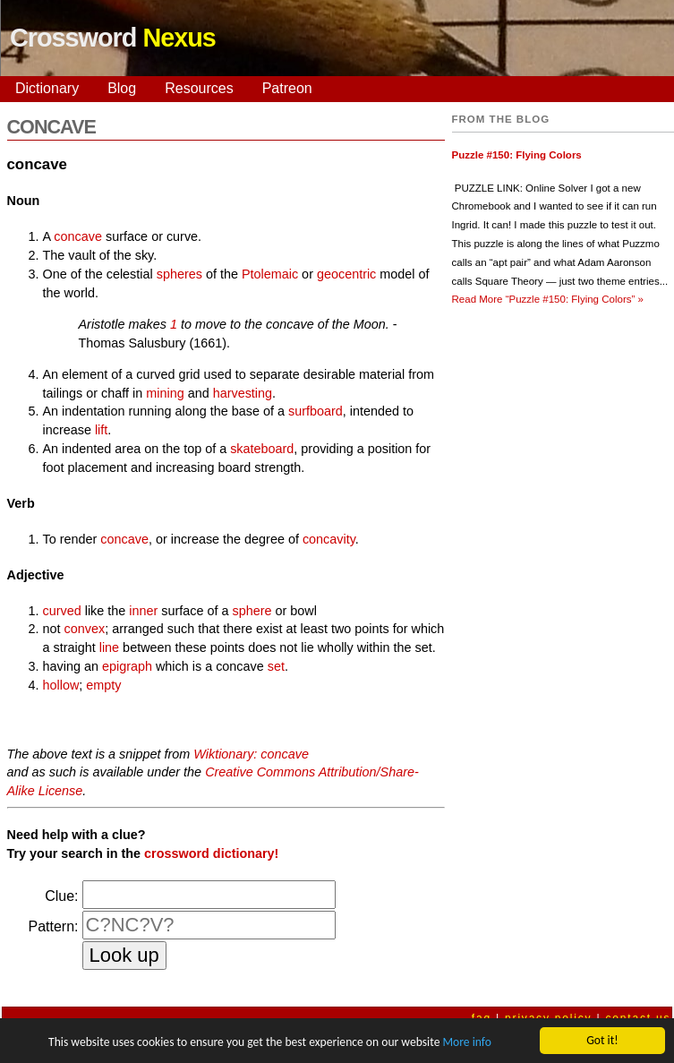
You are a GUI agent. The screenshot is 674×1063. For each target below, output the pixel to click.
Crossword (113, 37)
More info (466, 1042)
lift (101, 430)
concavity (329, 539)
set (276, 666)
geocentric (346, 274)
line (109, 647)
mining (164, 393)
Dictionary (47, 88)
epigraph (127, 666)
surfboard (315, 411)
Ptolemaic (270, 274)
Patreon (287, 88)
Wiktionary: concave (251, 754)
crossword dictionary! (211, 853)
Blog (121, 88)
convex (85, 629)
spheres (179, 274)
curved (62, 611)
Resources (199, 88)
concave (78, 236)
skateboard (262, 448)
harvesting (242, 393)
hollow (61, 685)
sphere (252, 611)
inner (143, 611)
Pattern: (53, 926)
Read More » (548, 299)
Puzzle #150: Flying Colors (517, 155)
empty (103, 685)
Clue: (61, 896)
